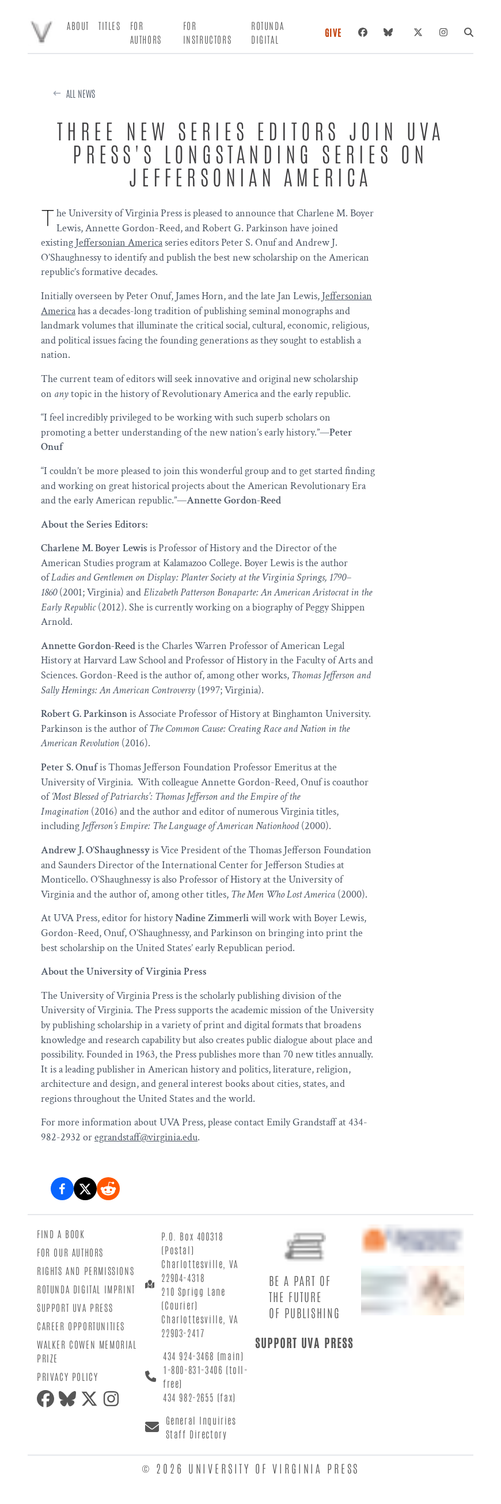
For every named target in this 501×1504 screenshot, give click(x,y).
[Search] (468, 32)
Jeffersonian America (118, 242)
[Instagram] (443, 32)
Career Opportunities (81, 1325)
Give (333, 32)
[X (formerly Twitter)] (418, 32)
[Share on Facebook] (62, 1188)
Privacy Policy (67, 1376)
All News (80, 93)
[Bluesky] (390, 32)
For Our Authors (70, 1252)
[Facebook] (362, 32)
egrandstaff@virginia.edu (146, 1137)
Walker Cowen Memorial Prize (87, 1351)
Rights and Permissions (85, 1270)
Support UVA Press (75, 1307)
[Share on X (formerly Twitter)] (85, 1188)
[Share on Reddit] (108, 1188)
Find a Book (61, 1233)
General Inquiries (201, 1420)
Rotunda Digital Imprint (86, 1289)
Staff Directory (196, 1434)
